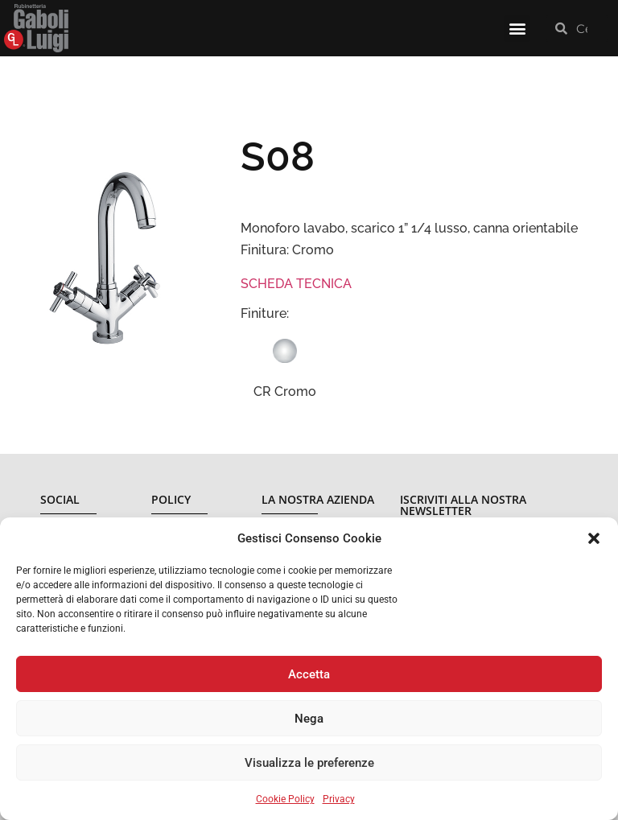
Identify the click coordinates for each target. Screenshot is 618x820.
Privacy (339, 799)
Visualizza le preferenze (309, 763)
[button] (594, 538)
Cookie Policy (285, 799)
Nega (309, 718)
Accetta (309, 674)
